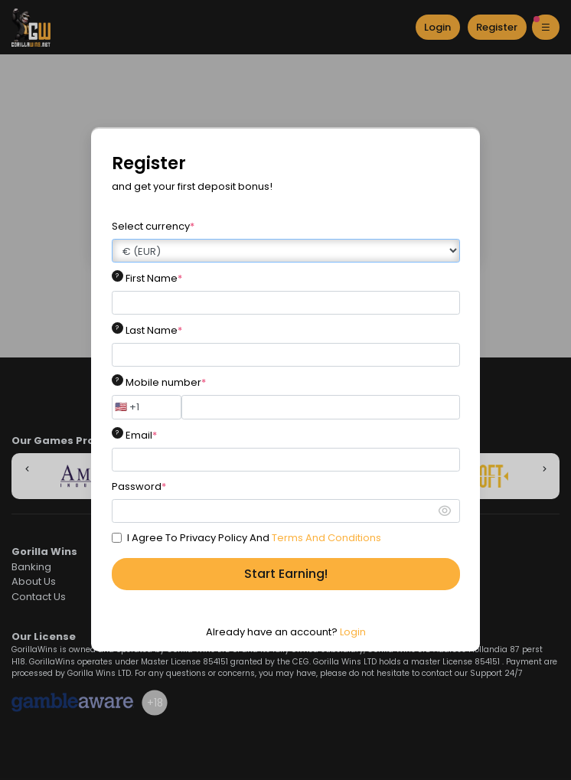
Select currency (153, 226)
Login (353, 632)
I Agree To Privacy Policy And (254, 537)
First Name (154, 278)
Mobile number (166, 382)
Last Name (154, 330)
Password (139, 486)
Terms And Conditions (326, 537)
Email (141, 435)
